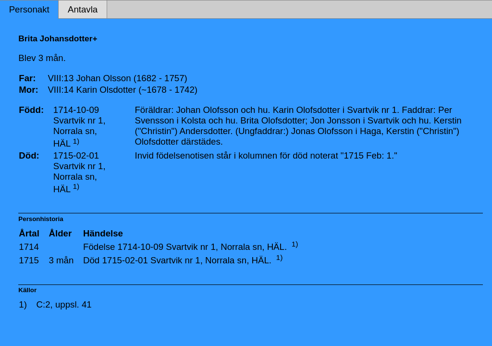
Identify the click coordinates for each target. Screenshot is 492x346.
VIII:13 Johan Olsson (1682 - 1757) (117, 78)
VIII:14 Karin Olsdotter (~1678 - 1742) (122, 90)
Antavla (83, 9)
